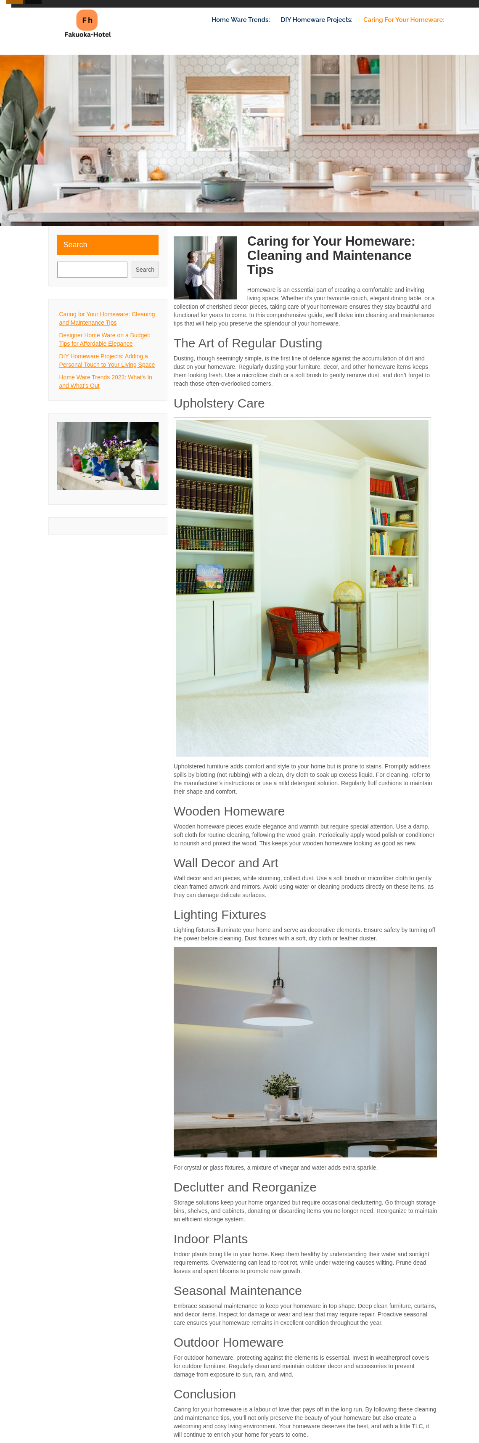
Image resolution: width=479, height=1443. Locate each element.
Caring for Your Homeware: (403, 20)
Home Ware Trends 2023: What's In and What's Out (106, 381)
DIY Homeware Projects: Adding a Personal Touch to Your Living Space (107, 360)
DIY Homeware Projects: (316, 20)
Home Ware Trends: (241, 20)
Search (75, 245)
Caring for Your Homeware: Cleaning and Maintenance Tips (107, 318)
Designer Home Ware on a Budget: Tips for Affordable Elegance (105, 339)
